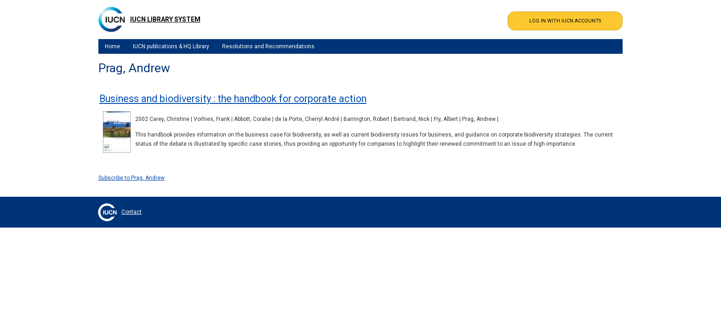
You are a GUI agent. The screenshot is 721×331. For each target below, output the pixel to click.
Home (112, 46)
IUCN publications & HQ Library (171, 46)
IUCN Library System (165, 19)
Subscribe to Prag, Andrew (131, 178)
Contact (131, 212)
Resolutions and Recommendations (268, 46)
